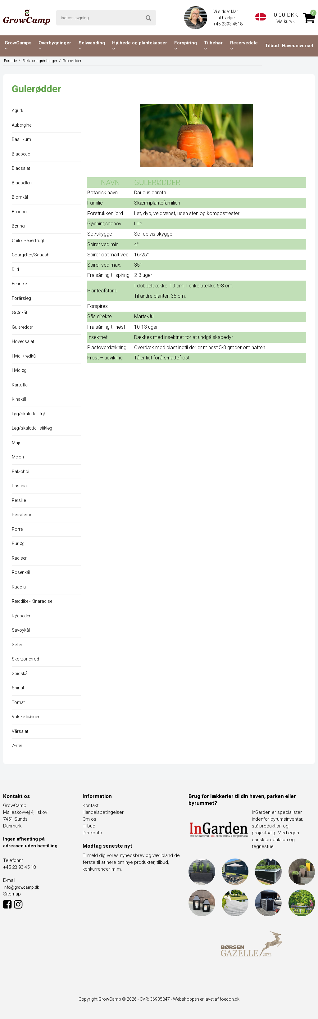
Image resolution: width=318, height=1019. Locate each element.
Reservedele (244, 45)
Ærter (17, 745)
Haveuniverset (297, 45)
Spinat (18, 687)
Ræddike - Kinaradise (32, 601)
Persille (19, 500)
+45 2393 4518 (228, 23)
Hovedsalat (23, 341)
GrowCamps (18, 45)
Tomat (18, 702)
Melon (18, 456)
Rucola (19, 586)
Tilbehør (213, 45)
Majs (16, 442)
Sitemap (12, 894)
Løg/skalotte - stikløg (32, 428)
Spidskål (20, 673)
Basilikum (21, 139)
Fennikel (20, 283)
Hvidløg (19, 370)
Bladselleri (22, 182)
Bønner (19, 225)
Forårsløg (21, 298)
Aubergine (21, 125)
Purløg (18, 543)
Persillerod (22, 514)
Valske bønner (25, 716)
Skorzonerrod (25, 658)
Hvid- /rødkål (24, 356)
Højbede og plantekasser (139, 45)
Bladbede (21, 153)
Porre (17, 529)
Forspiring (185, 45)
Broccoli (20, 211)
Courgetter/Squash (30, 254)
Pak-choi (20, 471)
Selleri (17, 644)
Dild (15, 269)
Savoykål (21, 630)
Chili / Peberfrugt (28, 240)
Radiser (19, 558)
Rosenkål (21, 572)
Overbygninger (55, 45)
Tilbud (272, 45)
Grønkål (19, 312)
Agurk (17, 110)
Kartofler (20, 384)
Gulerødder (22, 327)
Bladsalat (21, 168)
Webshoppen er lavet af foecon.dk (206, 999)
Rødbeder (21, 615)
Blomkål (20, 197)
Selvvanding (92, 45)
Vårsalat (20, 731)
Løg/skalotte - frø (28, 413)
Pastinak (20, 485)
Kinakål (19, 399)
